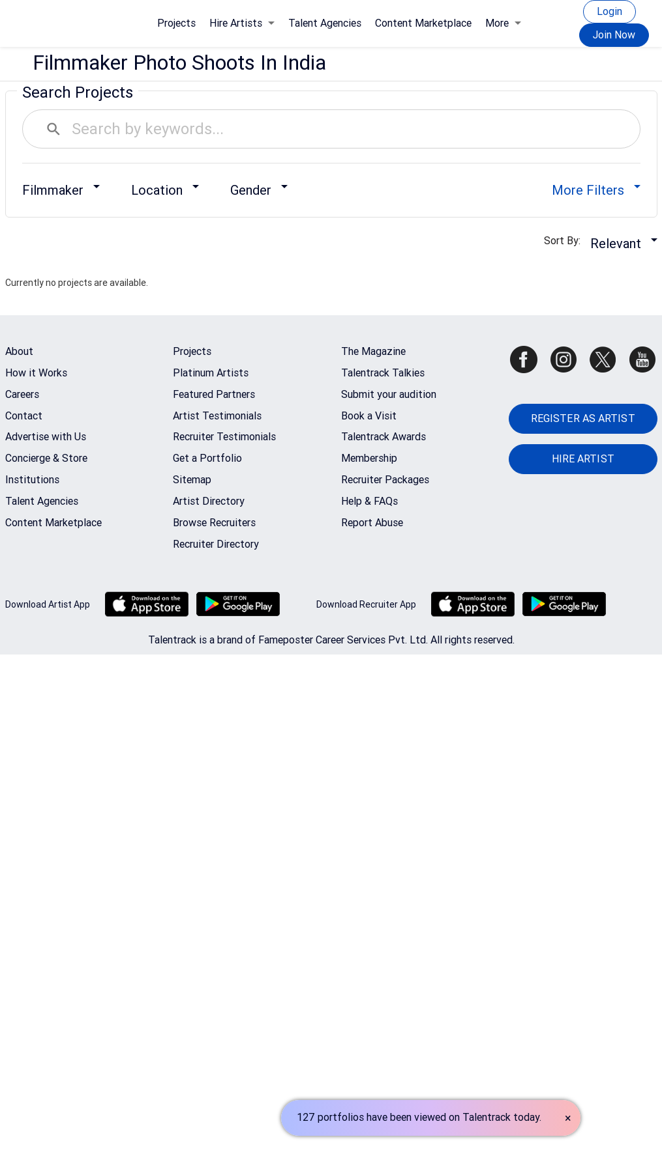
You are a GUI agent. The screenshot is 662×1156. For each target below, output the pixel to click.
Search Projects (77, 92)
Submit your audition (388, 394)
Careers (22, 394)
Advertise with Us (45, 436)
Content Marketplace (423, 23)
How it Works (36, 373)
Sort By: (566, 240)
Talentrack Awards (383, 436)
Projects (176, 23)
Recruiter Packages (385, 479)
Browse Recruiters (214, 522)
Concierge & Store (46, 458)
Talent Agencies (324, 23)
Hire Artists (242, 23)
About (19, 351)
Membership (369, 458)
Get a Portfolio (207, 458)
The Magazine (373, 351)
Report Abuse (372, 522)
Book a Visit (369, 416)
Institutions (32, 479)
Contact (23, 416)
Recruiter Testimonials (224, 436)
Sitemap (192, 479)
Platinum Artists (210, 373)
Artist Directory (209, 501)
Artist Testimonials (217, 416)
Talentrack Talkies (383, 373)
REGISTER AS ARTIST (583, 418)
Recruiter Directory (216, 544)
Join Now (614, 35)
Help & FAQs (369, 501)
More (503, 23)
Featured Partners (214, 394)
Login (609, 11)
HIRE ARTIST (583, 459)
